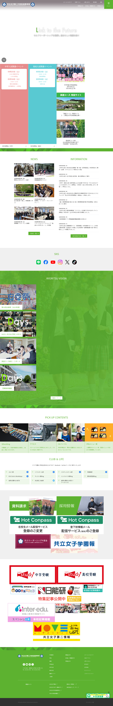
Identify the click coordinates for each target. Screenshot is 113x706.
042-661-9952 (28, 669)
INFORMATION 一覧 (78, 236)
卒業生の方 (100, 6)
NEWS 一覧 (33, 233)
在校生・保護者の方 (90, 6)
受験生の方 (80, 6)
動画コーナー (55, 398)
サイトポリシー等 (90, 702)
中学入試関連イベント (14, 66)
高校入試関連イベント (42, 66)
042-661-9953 (37, 669)
